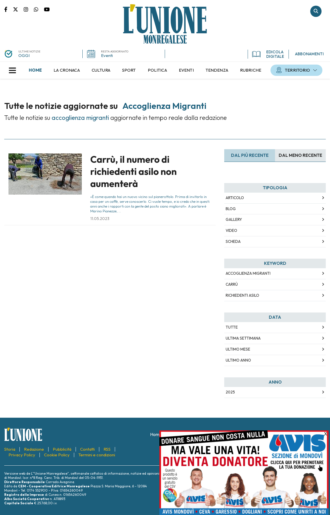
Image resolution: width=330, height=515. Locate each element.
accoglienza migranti (248, 273)
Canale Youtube (47, 9)
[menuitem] (35, 70)
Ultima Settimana (243, 338)
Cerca (316, 11)
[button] (12, 70)
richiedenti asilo (242, 295)
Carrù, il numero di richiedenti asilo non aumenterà (133, 171)
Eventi (107, 55)
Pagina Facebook (8, 9)
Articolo (235, 197)
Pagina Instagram (29, 9)
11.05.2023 (99, 218)
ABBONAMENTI (309, 53)
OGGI (24, 55)
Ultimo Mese (238, 349)
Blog (231, 208)
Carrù (232, 284)
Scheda (233, 241)
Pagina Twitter (18, 9)
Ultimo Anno (238, 360)
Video (231, 230)
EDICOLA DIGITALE (268, 54)
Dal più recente (250, 155)
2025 (230, 392)
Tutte (232, 327)
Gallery (234, 219)
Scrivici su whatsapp (39, 9)
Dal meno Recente (300, 155)
